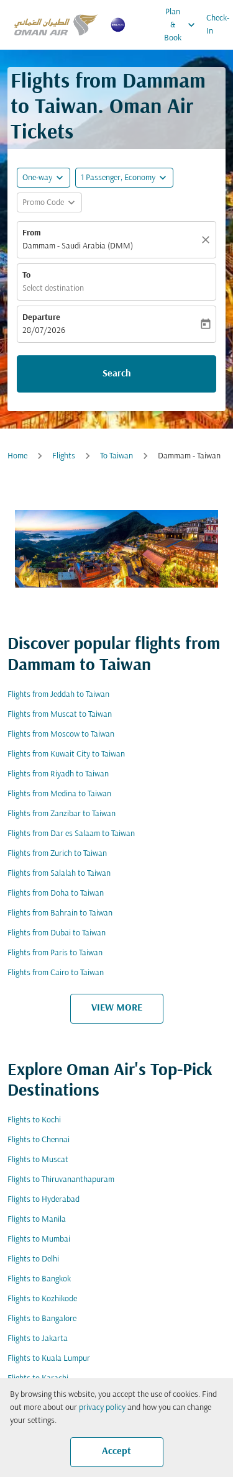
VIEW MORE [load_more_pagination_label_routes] (116, 1008)
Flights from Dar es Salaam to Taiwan (71, 833)
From (31, 233)
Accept (116, 1452)
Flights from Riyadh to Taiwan (58, 774)
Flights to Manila (36, 1219)
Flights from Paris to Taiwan (55, 953)
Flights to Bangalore (41, 1319)
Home (17, 456)
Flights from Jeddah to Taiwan (58, 694)
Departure (41, 317)
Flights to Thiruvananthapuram (60, 1179)
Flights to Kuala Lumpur (48, 1358)
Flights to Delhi (33, 1259)
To (26, 275)
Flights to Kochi (34, 1120)
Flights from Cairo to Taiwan (55, 973)
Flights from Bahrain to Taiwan (59, 913)
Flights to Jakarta (37, 1338)
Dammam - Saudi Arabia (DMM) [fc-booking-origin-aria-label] (77, 246)
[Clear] (207, 240)
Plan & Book (182, 24)
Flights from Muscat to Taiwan (59, 714)
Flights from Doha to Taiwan (55, 893)
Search (117, 374)
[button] (124, 178)
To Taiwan (116, 456)
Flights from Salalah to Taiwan (59, 873)
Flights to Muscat (37, 1160)
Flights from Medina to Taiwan (59, 794)
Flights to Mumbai (38, 1239)
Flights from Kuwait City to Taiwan (66, 754)
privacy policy (102, 1407)
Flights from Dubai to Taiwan (56, 933)
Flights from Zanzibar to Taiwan (61, 814)
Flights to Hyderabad (43, 1199)
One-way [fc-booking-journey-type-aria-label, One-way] (37, 178)
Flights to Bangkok (39, 1279)
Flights (63, 456)
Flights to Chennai (38, 1140)
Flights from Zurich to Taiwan (57, 853)
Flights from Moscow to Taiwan (60, 734)
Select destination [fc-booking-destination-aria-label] (53, 288)
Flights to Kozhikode (42, 1299)
